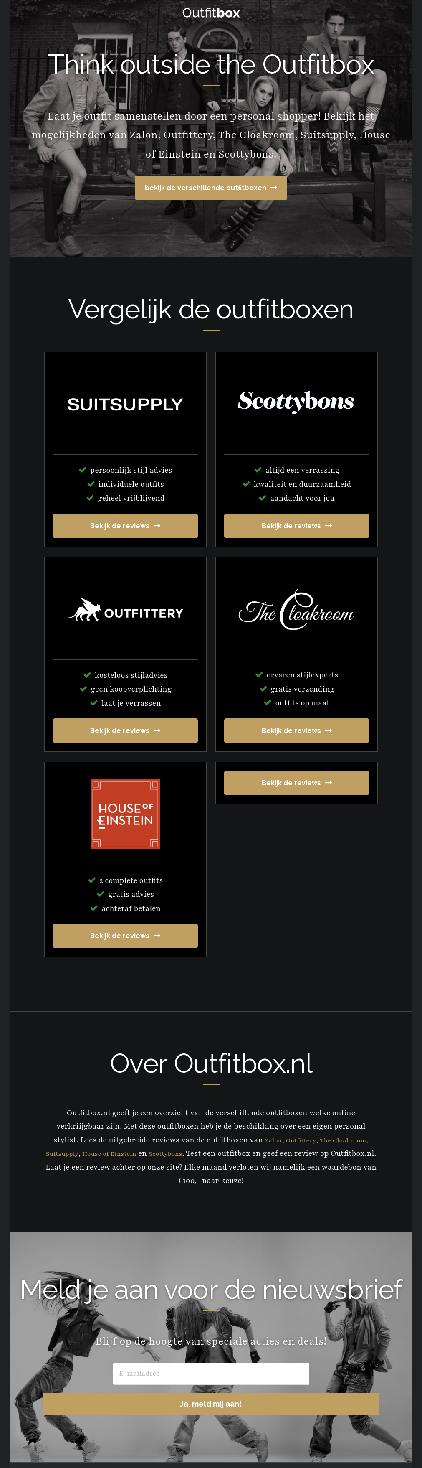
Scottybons (197, 1153)
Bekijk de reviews (119, 526)
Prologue (166, 1447)
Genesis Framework (230, 1447)
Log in (327, 1447)
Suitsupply (78, 1153)
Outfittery (298, 1140)
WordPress (291, 1447)
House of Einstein (132, 1153)
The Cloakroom (347, 1140)
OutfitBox (211, 12)
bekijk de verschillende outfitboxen (205, 188)
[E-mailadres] (149, 1374)
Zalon (267, 1140)
